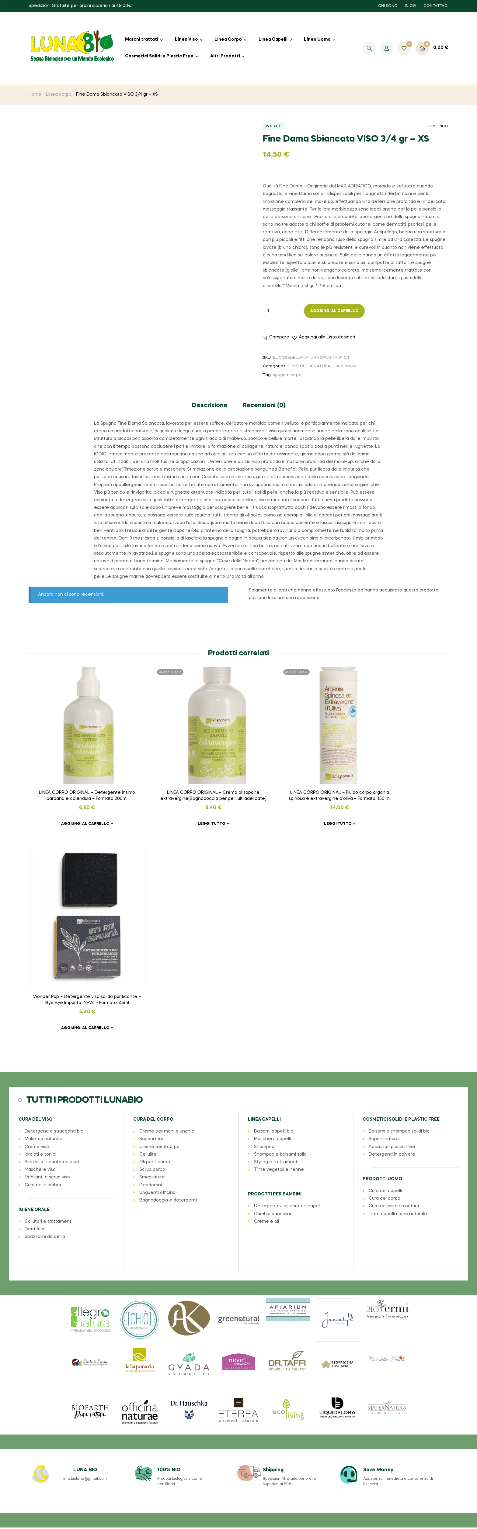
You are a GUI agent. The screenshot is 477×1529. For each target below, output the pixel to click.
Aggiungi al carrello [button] (76, 805)
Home (35, 94)
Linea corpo (58, 94)
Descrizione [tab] (210, 406)
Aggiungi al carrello (334, 311)
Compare (279, 337)
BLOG (410, 6)
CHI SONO (388, 6)
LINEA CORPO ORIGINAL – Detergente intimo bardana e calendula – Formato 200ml (78, 777)
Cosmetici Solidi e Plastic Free (159, 56)
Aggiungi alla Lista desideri (327, 337)
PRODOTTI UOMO (382, 977)
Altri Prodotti (225, 56)
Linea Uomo (317, 39)
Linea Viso (186, 39)
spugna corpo (287, 375)
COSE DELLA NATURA (308, 366)
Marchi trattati (141, 39)
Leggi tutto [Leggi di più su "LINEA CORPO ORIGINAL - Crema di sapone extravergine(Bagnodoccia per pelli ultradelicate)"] (183, 805)
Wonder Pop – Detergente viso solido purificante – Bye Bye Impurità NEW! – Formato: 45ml (399, 798)
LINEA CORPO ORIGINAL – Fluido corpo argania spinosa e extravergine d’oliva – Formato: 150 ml (292, 777)
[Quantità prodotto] (282, 311)
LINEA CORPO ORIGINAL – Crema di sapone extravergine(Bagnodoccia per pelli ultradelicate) (185, 777)
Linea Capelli (273, 39)
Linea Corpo (228, 39)
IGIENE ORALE (33, 1007)
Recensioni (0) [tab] (264, 406)
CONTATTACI (435, 6)
